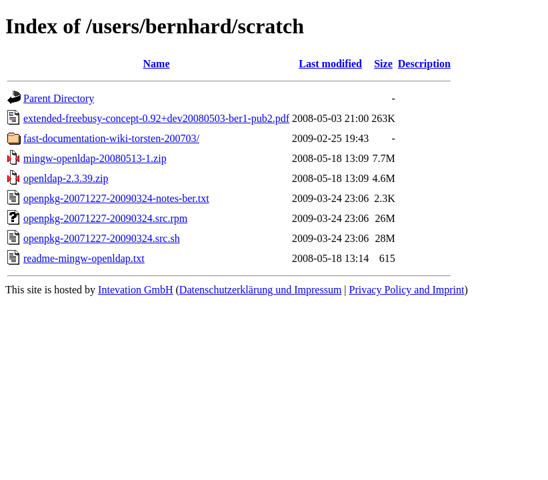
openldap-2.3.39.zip (66, 178)
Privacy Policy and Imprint (407, 289)
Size (383, 63)
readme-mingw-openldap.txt (84, 258)
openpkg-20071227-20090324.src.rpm (105, 218)
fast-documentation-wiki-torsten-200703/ (111, 138)
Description (424, 63)
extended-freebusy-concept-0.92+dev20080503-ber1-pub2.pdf (156, 118)
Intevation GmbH (135, 289)
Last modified (330, 63)
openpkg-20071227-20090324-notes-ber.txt (116, 198)
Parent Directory (58, 98)
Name (156, 63)
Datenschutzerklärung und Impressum (260, 289)
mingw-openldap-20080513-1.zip (95, 158)
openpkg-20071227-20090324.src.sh (101, 238)
